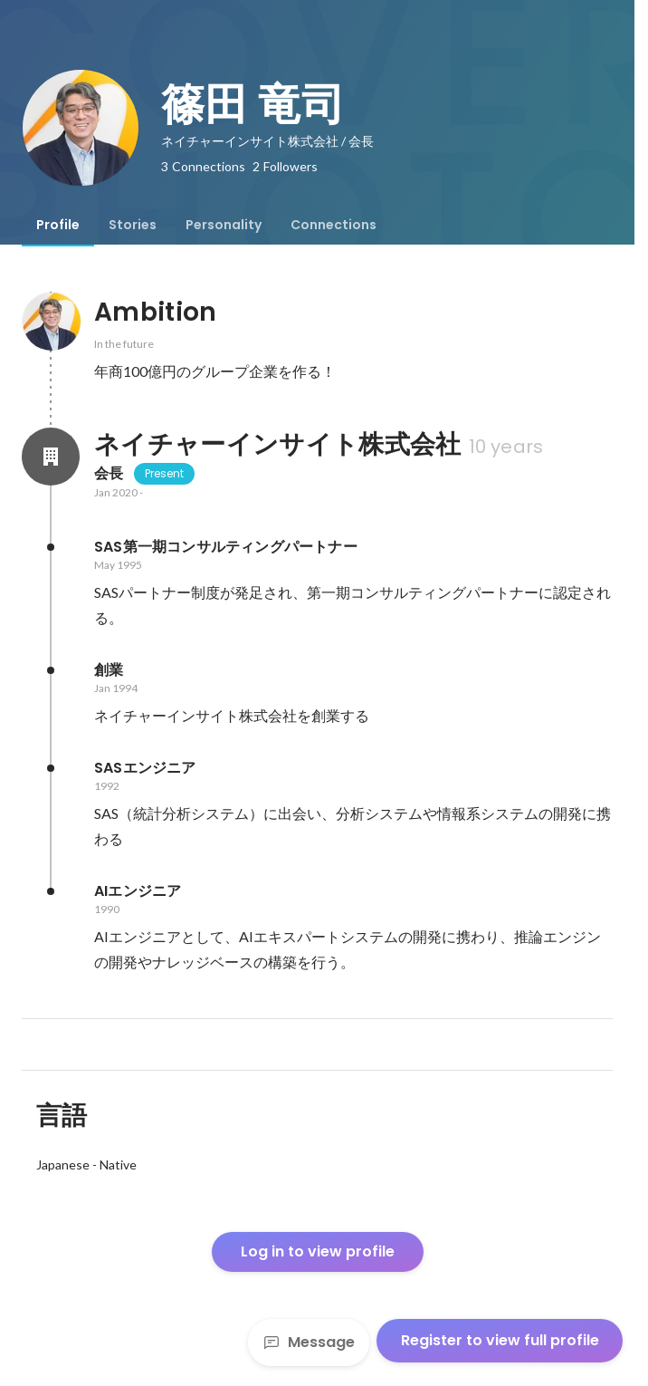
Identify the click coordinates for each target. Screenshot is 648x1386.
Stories (133, 225)
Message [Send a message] (308, 1342)
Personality (224, 225)
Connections (333, 225)
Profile (58, 225)
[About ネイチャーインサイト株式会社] (51, 457)
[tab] (58, 224)
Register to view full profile (500, 1340)
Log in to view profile (318, 1251)
